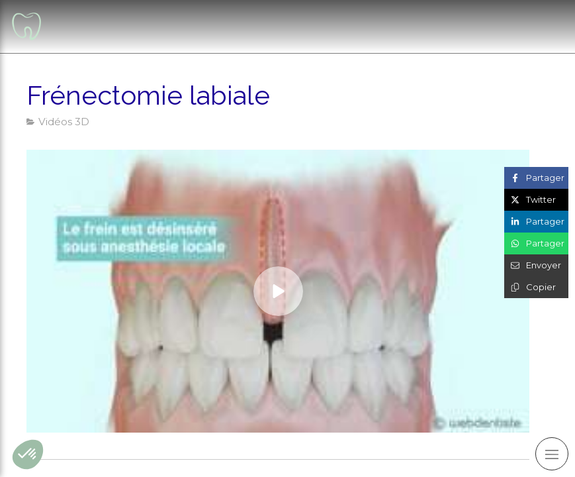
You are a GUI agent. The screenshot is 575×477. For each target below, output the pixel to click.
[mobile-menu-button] (551, 453)
